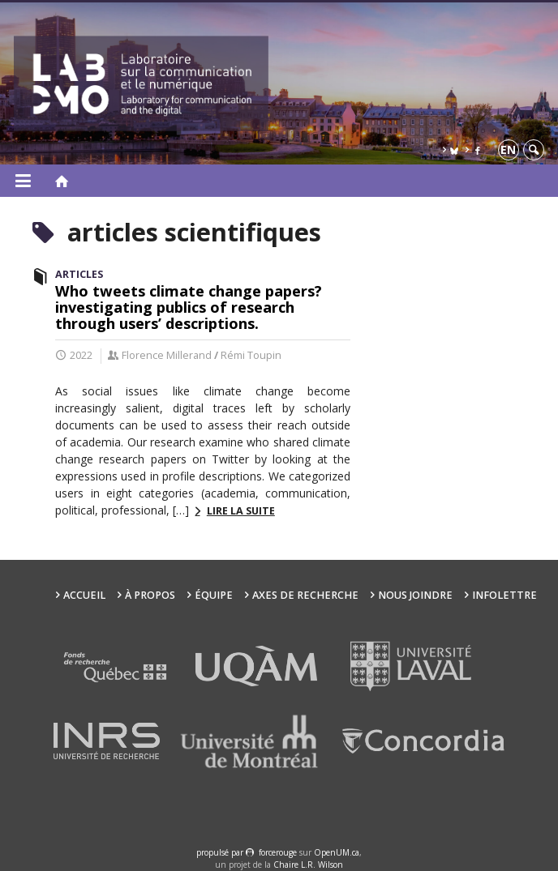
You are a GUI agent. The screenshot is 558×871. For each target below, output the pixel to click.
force (278, 852)
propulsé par (221, 852)
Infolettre (504, 595)
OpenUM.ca (336, 852)
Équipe (214, 595)
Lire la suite (241, 511)
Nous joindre (415, 595)
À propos (150, 595)
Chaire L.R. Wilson (308, 864)
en (508, 149)
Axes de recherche (305, 595)
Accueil (84, 595)
